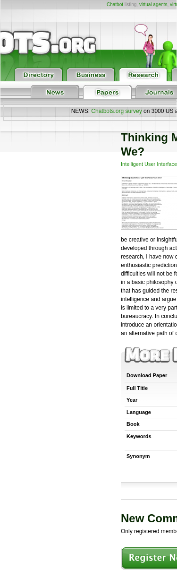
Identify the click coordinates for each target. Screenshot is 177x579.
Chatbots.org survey (116, 111)
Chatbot (115, 4)
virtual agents (153, 4)
